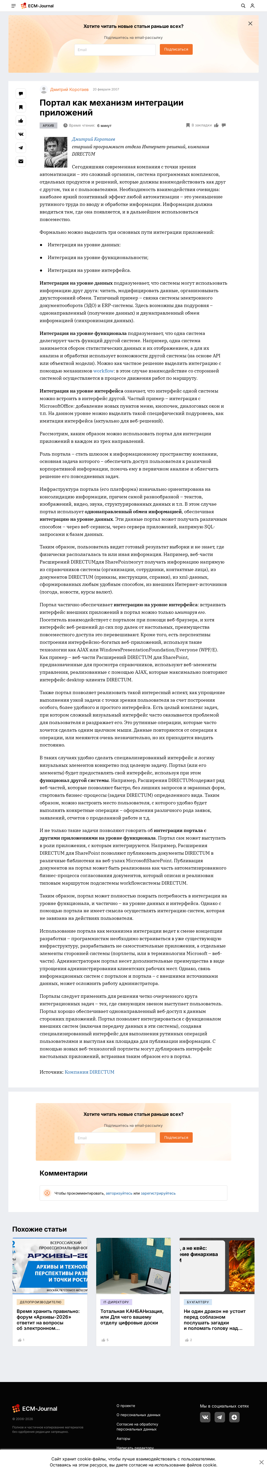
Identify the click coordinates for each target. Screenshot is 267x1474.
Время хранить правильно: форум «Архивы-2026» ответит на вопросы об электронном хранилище (48, 1322)
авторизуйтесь (119, 1193)
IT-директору (116, 1302)
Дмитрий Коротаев (93, 139)
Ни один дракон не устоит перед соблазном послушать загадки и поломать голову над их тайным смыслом (215, 1322)
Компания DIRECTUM (89, 1072)
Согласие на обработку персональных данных (137, 1427)
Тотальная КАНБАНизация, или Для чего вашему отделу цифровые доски (132, 1316)
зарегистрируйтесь (158, 1193)
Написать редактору (135, 1448)
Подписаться (176, 49)
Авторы (123, 1438)
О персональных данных (139, 1414)
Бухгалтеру (198, 1302)
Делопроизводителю (40, 1302)
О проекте (126, 1405)
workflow (103, 371)
